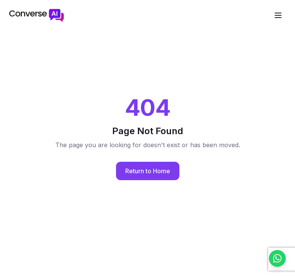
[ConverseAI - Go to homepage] (36, 15)
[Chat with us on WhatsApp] (277, 258)
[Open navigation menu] (278, 15)
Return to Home (147, 171)
